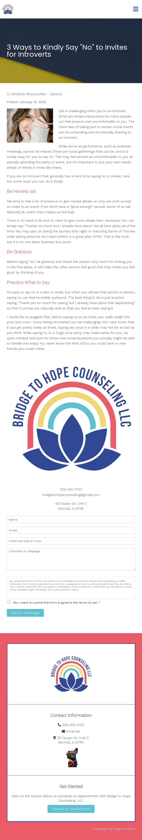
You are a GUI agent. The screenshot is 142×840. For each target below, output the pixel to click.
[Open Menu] (135, 9)
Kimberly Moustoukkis (29, 94)
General (56, 94)
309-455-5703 (71, 489)
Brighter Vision (124, 829)
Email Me (73, 731)
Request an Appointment (71, 809)
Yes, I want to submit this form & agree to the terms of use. (56, 602)
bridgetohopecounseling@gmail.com (71, 495)
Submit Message (25, 613)
